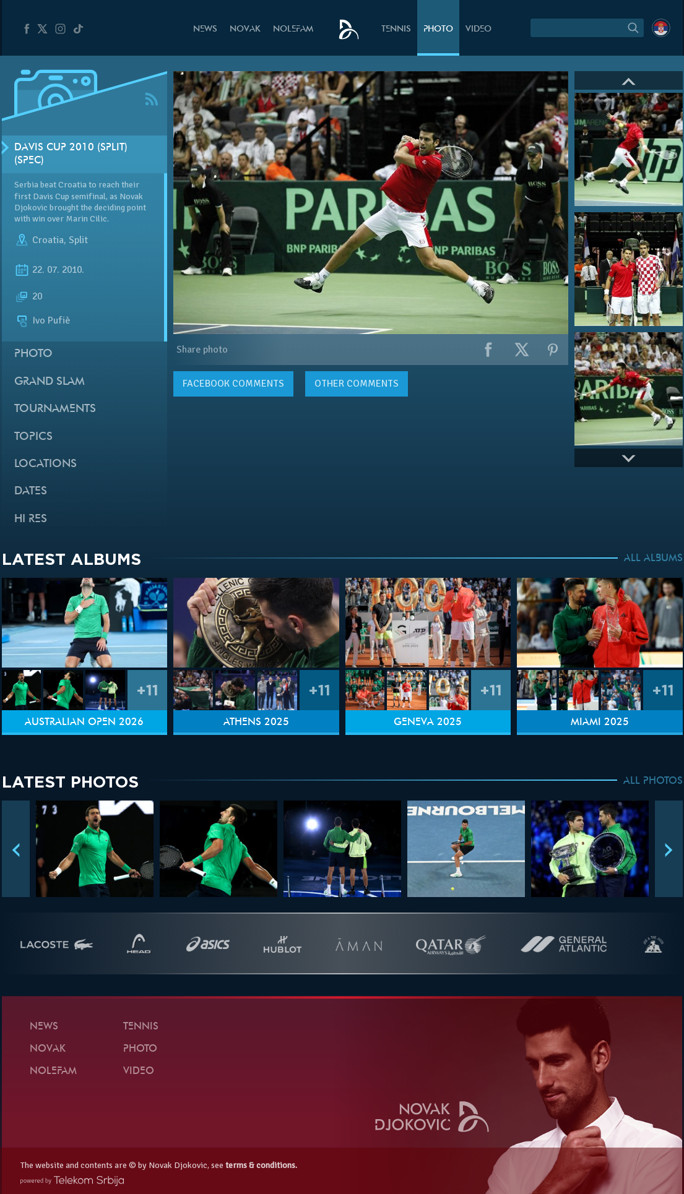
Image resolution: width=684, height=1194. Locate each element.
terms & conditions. (261, 1165)
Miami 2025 (600, 723)
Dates (30, 491)
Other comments (356, 383)
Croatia (48, 240)
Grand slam (49, 382)
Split (78, 240)
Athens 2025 (256, 723)
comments (233, 383)
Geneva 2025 (428, 723)
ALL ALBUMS (653, 559)
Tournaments (55, 409)
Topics (33, 437)
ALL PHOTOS (653, 781)
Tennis (396, 29)
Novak (245, 29)
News (205, 29)
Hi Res (30, 519)
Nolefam (293, 29)
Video (478, 29)
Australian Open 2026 (84, 723)
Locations (45, 464)
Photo (438, 29)
